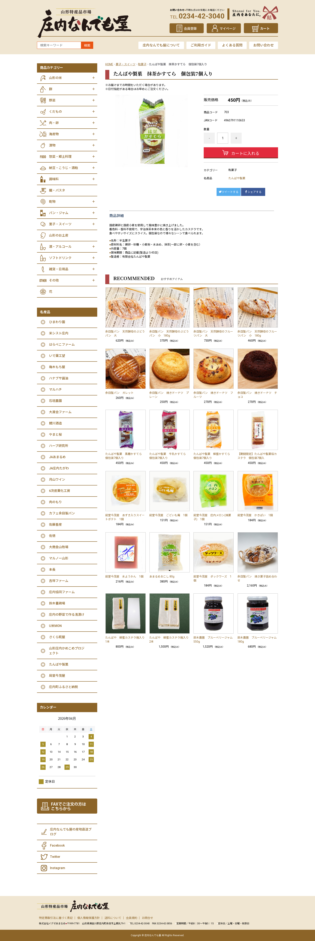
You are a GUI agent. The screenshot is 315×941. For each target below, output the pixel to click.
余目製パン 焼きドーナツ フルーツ (213, 394)
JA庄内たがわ (59, 468)
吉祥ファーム (58, 581)
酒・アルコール (60, 247)
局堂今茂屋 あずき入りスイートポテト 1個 (125, 517)
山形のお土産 (58, 235)
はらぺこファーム (62, 344)
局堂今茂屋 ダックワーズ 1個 (212, 578)
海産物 (54, 134)
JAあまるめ (57, 457)
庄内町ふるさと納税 (63, 687)
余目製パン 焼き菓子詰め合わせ (257, 578)
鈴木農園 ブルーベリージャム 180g (257, 639)
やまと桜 (55, 434)
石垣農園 (55, 401)
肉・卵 (54, 123)
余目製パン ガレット (119, 392)
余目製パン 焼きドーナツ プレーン (169, 394)
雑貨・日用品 (58, 269)
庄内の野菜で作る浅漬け (66, 614)
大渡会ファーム (60, 412)
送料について (112, 917)
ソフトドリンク (60, 258)
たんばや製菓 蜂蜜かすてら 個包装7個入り (213, 456)
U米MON (55, 626)
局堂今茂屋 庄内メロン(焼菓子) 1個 (212, 517)
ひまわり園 (57, 322)
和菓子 (142, 64)
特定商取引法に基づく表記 (56, 917)
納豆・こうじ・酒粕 (63, 168)
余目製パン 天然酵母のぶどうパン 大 (125, 333)
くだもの (55, 112)
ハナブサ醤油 (58, 378)
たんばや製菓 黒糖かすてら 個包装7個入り (125, 456)
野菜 (52, 100)
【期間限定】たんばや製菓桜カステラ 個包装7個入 (257, 456)
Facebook (57, 845)
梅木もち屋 (57, 367)
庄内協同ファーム (62, 592)
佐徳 (52, 536)
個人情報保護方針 (88, 917)
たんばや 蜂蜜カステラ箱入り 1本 (125, 639)
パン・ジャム (58, 213)
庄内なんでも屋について (161, 45)
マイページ (228, 29)
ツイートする (228, 192)
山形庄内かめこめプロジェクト (66, 650)
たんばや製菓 (236, 178)
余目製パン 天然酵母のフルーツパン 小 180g (257, 333)
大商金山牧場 (58, 547)
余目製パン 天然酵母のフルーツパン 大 (213, 333)
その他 (54, 280)
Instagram (57, 868)
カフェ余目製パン (62, 513)
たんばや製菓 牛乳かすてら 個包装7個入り (169, 456)
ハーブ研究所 (58, 446)
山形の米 (55, 78)
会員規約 (131, 917)
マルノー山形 (58, 558)
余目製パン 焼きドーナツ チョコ (257, 394)
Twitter (55, 857)
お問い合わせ (263, 45)
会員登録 (190, 29)
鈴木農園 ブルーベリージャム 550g (213, 639)
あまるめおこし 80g (161, 576)
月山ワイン (57, 479)
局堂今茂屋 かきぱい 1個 (255, 515)
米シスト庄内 (58, 333)
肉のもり (55, 502)
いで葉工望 (57, 356)
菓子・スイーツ (125, 64)
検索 (87, 45)
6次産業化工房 (59, 491)
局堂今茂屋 (57, 676)
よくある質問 (232, 45)
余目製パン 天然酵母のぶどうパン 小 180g (169, 333)
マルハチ (55, 389)
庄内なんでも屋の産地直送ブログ (71, 831)
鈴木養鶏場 (57, 603)
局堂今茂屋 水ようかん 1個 (124, 576)
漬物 (52, 145)
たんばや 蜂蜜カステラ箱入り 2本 (169, 639)
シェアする (253, 192)
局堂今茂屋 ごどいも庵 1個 (168, 515)
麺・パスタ (57, 190)
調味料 (54, 179)
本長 (52, 569)
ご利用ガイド (201, 45)
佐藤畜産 (55, 524)
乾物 (52, 202)
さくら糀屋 (57, 637)
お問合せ (147, 917)
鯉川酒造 (55, 423)
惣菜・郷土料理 (60, 157)
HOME (109, 64)
